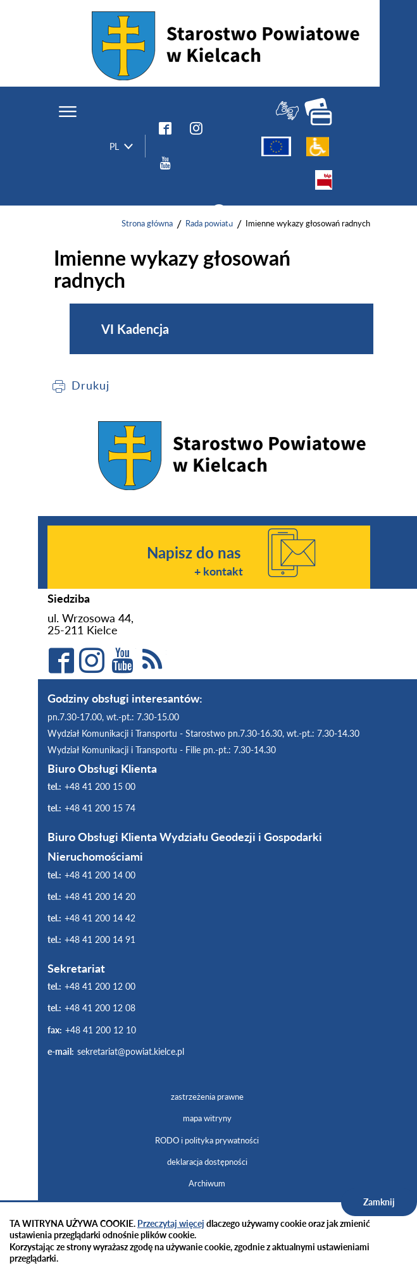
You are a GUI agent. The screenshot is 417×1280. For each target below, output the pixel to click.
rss (152, 660)
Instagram (92, 660)
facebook (165, 128)
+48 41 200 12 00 (100, 986)
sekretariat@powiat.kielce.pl (130, 1051)
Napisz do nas (194, 552)
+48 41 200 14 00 (100, 875)
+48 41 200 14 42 (100, 918)
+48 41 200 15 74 (100, 808)
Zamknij (379, 1202)
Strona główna (147, 223)
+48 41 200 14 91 (100, 939)
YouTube (165, 162)
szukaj (220, 214)
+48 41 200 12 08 (100, 1007)
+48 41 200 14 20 (100, 896)
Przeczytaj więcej (170, 1223)
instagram (196, 128)
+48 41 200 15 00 (100, 786)
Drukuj (90, 385)
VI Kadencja (135, 328)
